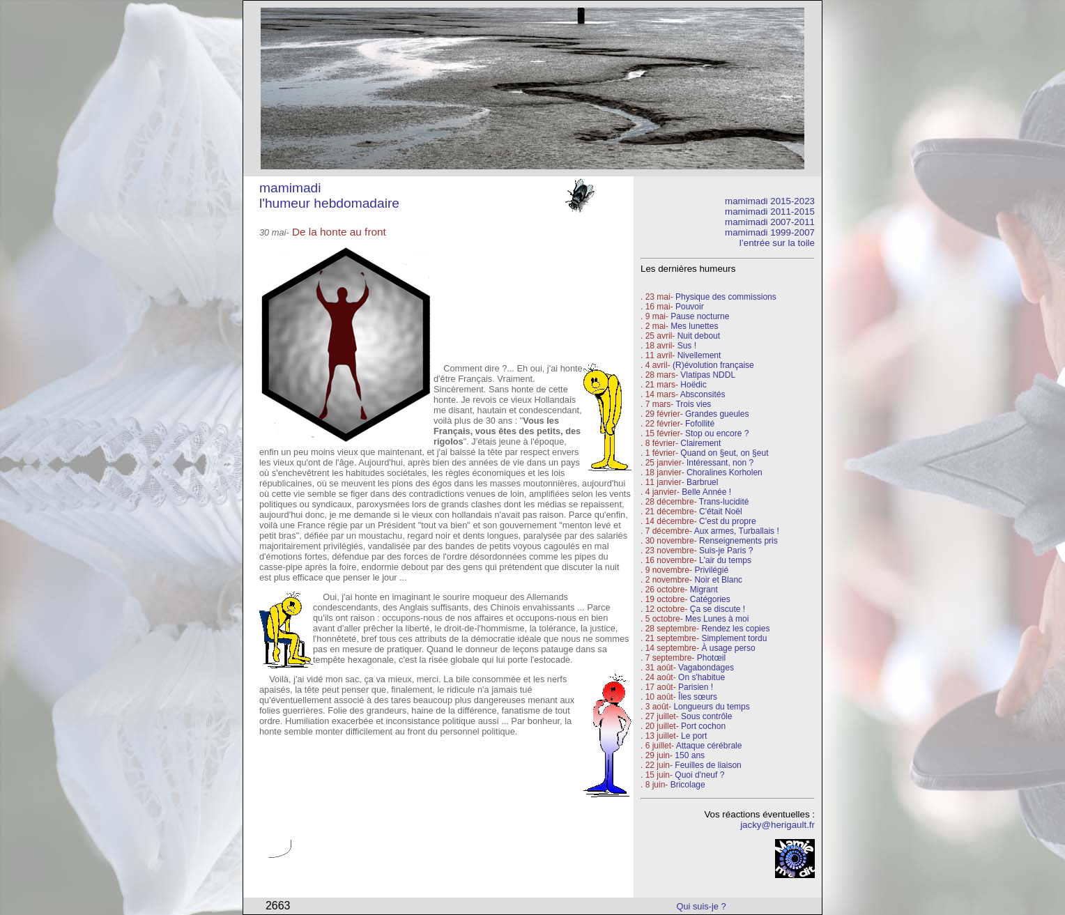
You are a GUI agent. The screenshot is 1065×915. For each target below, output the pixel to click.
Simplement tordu (734, 638)
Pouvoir (689, 307)
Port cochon (703, 726)
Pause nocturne (700, 316)
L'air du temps (725, 560)
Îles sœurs (697, 697)
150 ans (690, 755)
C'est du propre (727, 521)
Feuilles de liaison (708, 765)
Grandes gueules (717, 414)
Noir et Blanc (718, 580)
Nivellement (699, 355)
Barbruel (702, 482)
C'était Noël (720, 511)
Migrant (704, 589)
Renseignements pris (738, 541)
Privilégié (711, 570)
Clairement (700, 443)
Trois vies (693, 404)
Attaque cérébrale (709, 746)
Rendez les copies (735, 628)
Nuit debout (698, 336)
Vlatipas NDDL (707, 375)
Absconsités (703, 394)
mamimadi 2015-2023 (770, 201)
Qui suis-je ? (701, 906)
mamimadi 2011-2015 (770, 211)
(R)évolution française (713, 365)
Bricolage (688, 785)
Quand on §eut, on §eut (724, 453)
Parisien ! (695, 687)
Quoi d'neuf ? (699, 775)
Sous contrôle (706, 716)
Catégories (708, 599)
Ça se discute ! (717, 609)
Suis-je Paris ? (726, 550)
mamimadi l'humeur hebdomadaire (329, 195)
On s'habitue (701, 677)
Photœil (711, 658)
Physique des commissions (725, 297)
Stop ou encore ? (717, 433)
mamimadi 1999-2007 (770, 232)
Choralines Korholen (725, 472)
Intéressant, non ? (720, 463)
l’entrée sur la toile (777, 243)
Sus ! (686, 346)
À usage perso (728, 648)
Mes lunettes (694, 326)
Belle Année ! (706, 492)
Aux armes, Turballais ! (736, 531)
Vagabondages (706, 667)
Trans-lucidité (724, 502)
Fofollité (699, 424)
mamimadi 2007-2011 (770, 222)
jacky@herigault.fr (777, 825)
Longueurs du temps (711, 707)
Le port (694, 736)
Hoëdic (693, 385)
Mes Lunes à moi (717, 619)
